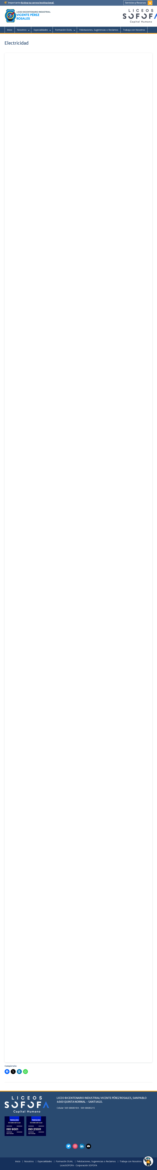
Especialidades (41, 29)
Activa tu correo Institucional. (37, 2)
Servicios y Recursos (135, 2)
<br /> (78, 557)
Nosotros (22, 29)
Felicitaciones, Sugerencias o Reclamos (98, 29)
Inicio (9, 29)
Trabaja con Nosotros (134, 29)
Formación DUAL (63, 29)
